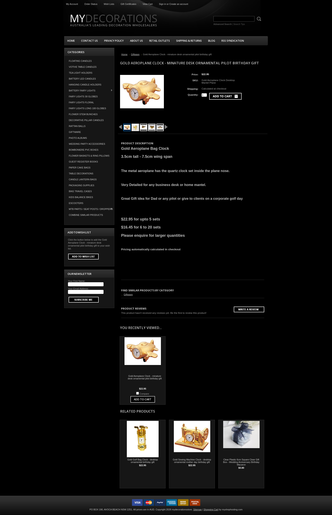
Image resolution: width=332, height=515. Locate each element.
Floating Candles (80, 61)
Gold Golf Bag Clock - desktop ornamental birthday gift (142, 460)
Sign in (162, 4)
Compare (144, 393)
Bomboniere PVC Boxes (83, 150)
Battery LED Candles (82, 78)
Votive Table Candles (83, 67)
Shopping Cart (211, 509)
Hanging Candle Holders (85, 84)
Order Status (90, 4)
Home (124, 54)
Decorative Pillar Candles (86, 120)
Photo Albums (78, 138)
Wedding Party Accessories (87, 144)
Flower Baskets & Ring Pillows (89, 155)
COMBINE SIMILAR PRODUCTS (86, 215)
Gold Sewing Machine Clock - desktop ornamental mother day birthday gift (192, 460)
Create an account (178, 4)
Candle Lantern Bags (83, 179)
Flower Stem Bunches (83, 114)
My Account (72, 4)
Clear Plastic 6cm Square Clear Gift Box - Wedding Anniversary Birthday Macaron (241, 462)
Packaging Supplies (81, 185)
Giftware (75, 132)
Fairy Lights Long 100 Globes (87, 108)
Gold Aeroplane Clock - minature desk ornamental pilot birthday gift (145, 377)
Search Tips (239, 24)
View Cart (148, 4)
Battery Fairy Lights (88, 90)
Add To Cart (142, 399)
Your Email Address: (78, 288)
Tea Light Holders (80, 73)
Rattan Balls (77, 126)
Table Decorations (81, 173)
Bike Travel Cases (80, 191)
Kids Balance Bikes (81, 197)
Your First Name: (76, 281)
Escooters (76, 203)
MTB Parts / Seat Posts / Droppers (88, 209)
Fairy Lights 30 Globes (83, 96)
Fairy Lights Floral (81, 102)
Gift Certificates (128, 4)
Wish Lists (109, 4)
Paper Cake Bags (79, 167)
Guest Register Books (83, 161)
